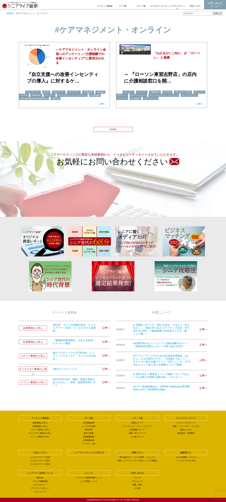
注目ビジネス (195, 6)
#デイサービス (33, 92)
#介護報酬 (95, 95)
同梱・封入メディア (137, 433)
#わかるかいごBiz (182, 92)
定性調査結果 (88, 440)
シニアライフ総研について (40, 473)
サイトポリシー (40, 485)
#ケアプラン (74, 92)
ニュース (88, 473)
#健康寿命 (36, 95)
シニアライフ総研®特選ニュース (89, 478)
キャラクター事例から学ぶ (40, 433)
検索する (217, 13)
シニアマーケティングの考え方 (177, 8)
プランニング (137, 481)
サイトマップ (40, 492)
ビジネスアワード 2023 (40, 464)
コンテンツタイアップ (186, 423)
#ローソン (122, 95)
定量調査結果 (88, 437)
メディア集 (141, 6)
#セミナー (128, 92)
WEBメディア (137, 423)
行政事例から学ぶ (40, 426)
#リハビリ (49, 95)
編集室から (185, 452)
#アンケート (58, 92)
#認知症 (100, 92)
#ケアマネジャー (138, 95)
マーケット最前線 (104, 6)
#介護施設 (135, 98)
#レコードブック (189, 95)
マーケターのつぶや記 (186, 461)
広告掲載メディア (137, 430)
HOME (9, 13)
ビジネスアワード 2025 (40, 457)
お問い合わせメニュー (215, 5)
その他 (137, 488)
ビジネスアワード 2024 (40, 461)
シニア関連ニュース (88, 481)
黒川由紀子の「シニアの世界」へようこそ (137, 457)
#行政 (46, 92)
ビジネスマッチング (159, 6)
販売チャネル (186, 430)
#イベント (122, 98)
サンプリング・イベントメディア (137, 426)
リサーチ (137, 478)
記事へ (102, 104)
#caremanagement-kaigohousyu (34, 98)
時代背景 (88, 430)
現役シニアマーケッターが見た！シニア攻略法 (137, 461)
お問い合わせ (137, 473)
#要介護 (55, 98)
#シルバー (141, 92)
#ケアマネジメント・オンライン (72, 95)
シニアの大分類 (88, 426)
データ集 (123, 6)
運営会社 (40, 478)
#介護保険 (88, 92)
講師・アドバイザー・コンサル (186, 426)
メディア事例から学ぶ (40, 430)
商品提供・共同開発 (186, 433)
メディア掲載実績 (40, 481)
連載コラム (137, 452)
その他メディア (137, 437)
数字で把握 (88, 433)
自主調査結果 (88, 423)
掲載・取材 (137, 485)
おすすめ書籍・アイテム (186, 457)
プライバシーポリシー (40, 488)
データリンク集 (88, 444)
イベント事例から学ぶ (40, 437)
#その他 (24, 95)
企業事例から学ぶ (40, 423)
